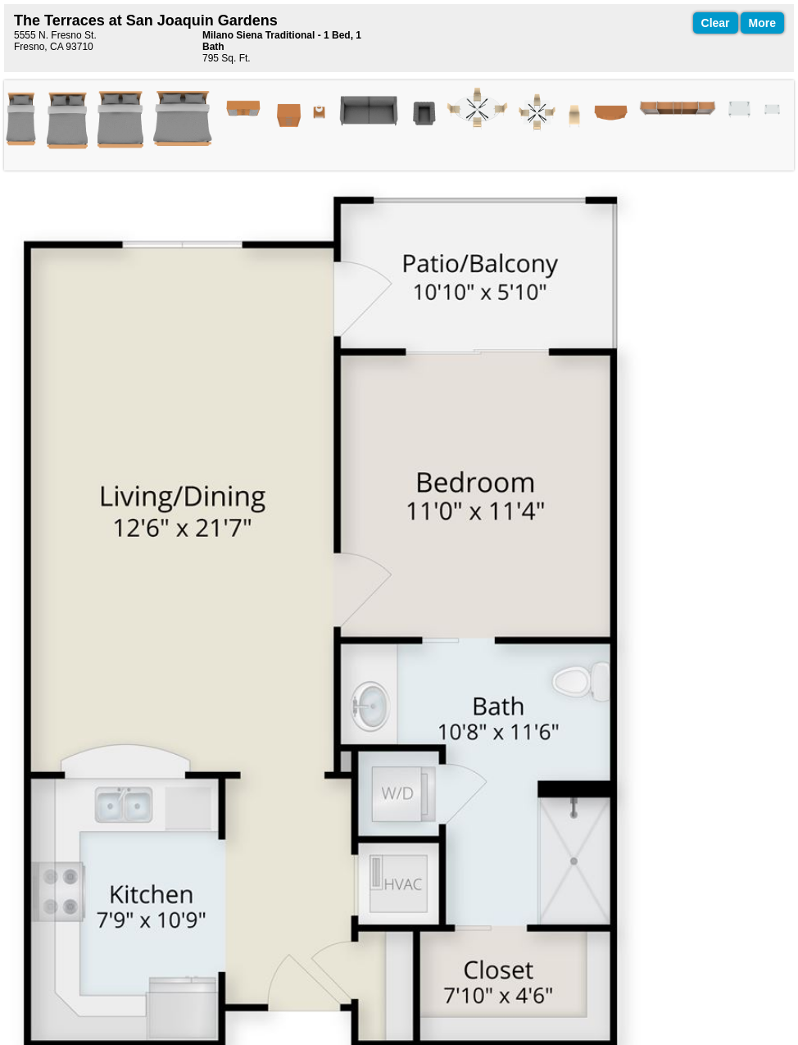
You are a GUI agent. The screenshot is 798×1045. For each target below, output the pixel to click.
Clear (715, 23)
